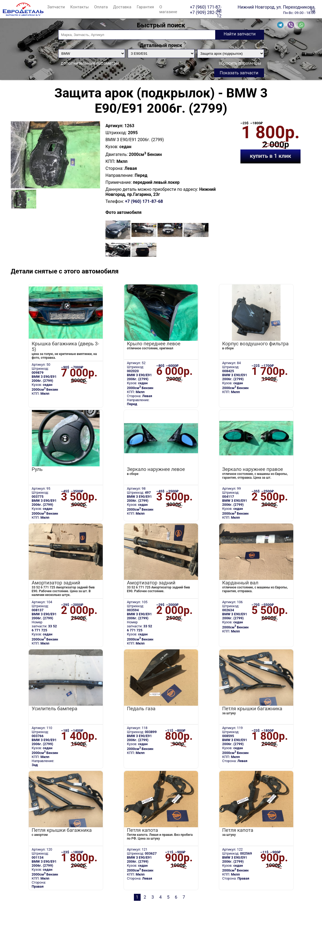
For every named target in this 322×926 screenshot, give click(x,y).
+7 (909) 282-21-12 (206, 12)
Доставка (122, 7)
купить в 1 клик (270, 156)
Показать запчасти (239, 72)
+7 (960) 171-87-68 (206, 7)
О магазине (168, 9)
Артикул (113, 125)
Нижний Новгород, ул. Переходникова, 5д (276, 7)
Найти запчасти (239, 33)
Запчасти (56, 7)
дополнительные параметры (90, 63)
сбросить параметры (240, 63)
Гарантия (145, 7)
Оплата (101, 7)
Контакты (79, 7)
